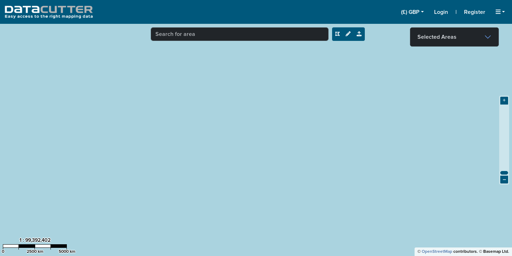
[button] (412, 12)
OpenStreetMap (437, 252)
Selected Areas (437, 37)
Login (441, 12)
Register (474, 12)
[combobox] (240, 34)
